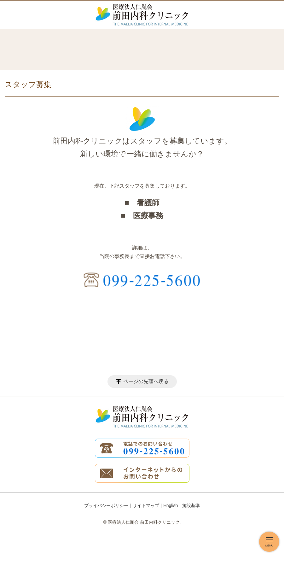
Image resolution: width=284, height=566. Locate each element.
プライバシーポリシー (106, 505)
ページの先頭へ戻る (146, 381)
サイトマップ (146, 505)
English (170, 505)
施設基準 (191, 505)
